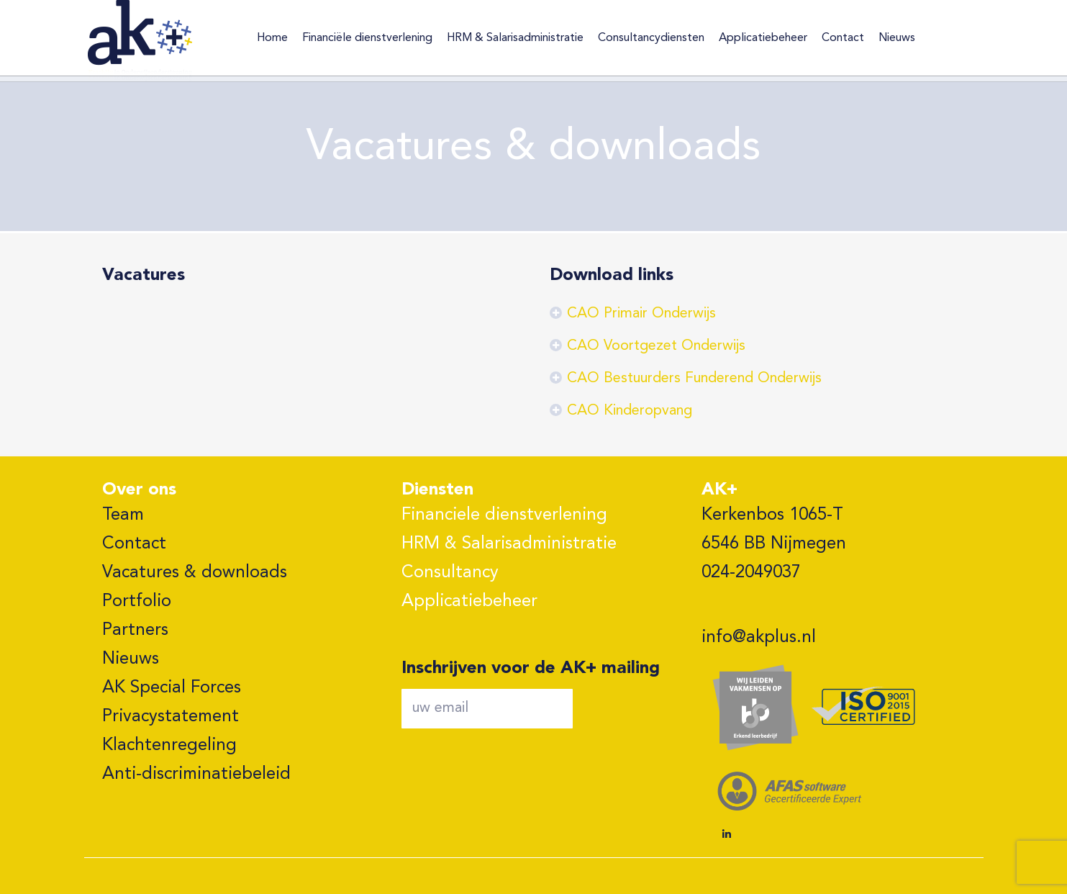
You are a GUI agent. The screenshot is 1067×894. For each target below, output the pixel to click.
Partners (135, 630)
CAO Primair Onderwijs (641, 314)
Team (123, 515)
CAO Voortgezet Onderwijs (656, 346)
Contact (134, 544)
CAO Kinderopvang (629, 411)
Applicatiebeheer (469, 601)
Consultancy (450, 573)
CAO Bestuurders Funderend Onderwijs (694, 378)
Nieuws (130, 659)
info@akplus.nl (759, 637)
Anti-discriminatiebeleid (196, 774)
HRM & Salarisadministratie (509, 544)
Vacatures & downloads (194, 573)
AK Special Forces (171, 688)
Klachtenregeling (169, 745)
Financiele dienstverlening (504, 515)
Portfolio (136, 601)
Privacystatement (170, 717)
